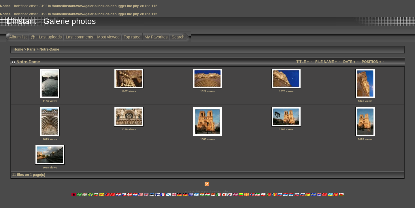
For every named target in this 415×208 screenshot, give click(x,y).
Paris (31, 49)
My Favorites (155, 37)
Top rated (132, 37)
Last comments (79, 37)
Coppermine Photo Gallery (214, 191)
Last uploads (50, 37)
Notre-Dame (49, 49)
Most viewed (108, 37)
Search (178, 37)
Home (18, 49)
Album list (18, 37)
